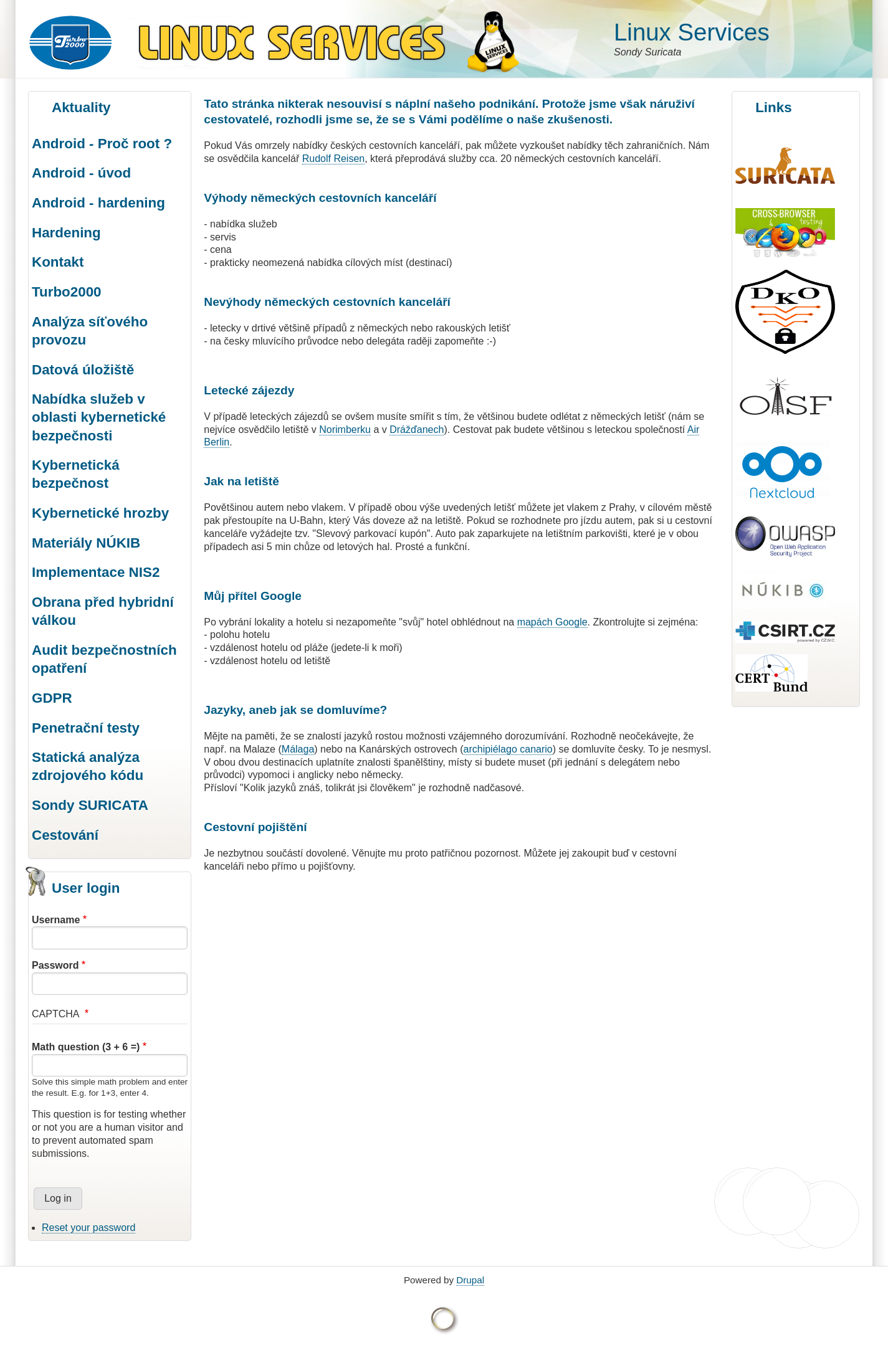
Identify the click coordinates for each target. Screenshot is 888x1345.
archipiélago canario (508, 749)
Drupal (470, 1280)
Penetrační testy (86, 728)
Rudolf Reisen (333, 158)
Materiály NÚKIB (86, 543)
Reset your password (88, 1227)
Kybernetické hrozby (100, 513)
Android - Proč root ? (102, 143)
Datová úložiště (83, 370)
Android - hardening (98, 203)
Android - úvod (81, 173)
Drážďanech (416, 429)
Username (56, 920)
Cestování (65, 835)
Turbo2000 (67, 292)
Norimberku (345, 429)
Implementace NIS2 (96, 572)
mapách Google (552, 622)
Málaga (298, 749)
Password (55, 965)
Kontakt (58, 262)
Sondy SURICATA (90, 805)
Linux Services (692, 32)
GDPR (52, 698)
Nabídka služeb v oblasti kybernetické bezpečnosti (99, 417)
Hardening (66, 232)
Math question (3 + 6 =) (86, 1047)
